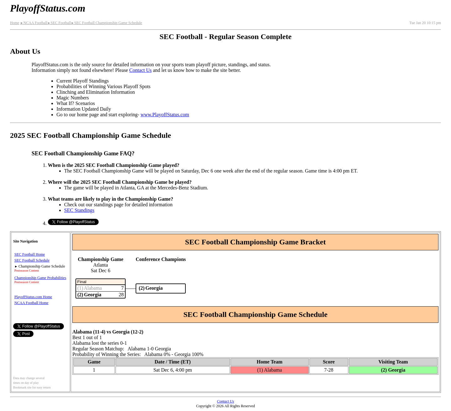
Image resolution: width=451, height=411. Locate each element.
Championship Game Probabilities (40, 278)
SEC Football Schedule (31, 260)
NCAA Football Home (31, 303)
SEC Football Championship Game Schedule (106, 23)
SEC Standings (79, 210)
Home (14, 23)
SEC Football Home (29, 254)
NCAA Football (33, 23)
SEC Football (59, 23)
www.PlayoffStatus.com (165, 114)
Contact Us (140, 70)
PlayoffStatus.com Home (33, 297)
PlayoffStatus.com (47, 8)
